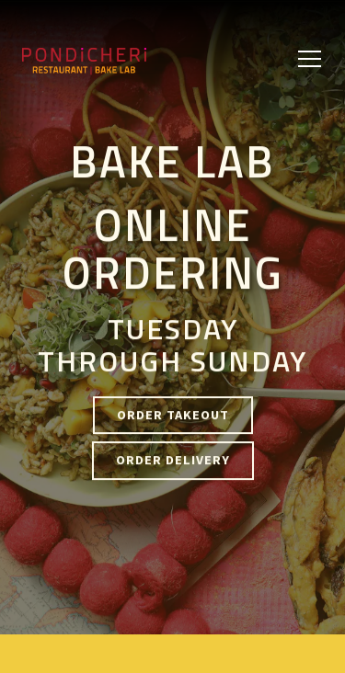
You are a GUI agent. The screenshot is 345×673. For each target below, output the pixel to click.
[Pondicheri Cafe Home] (114, 60)
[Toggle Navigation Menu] (309, 59)
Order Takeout (173, 415)
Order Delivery (173, 460)
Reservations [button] (173, 649)
